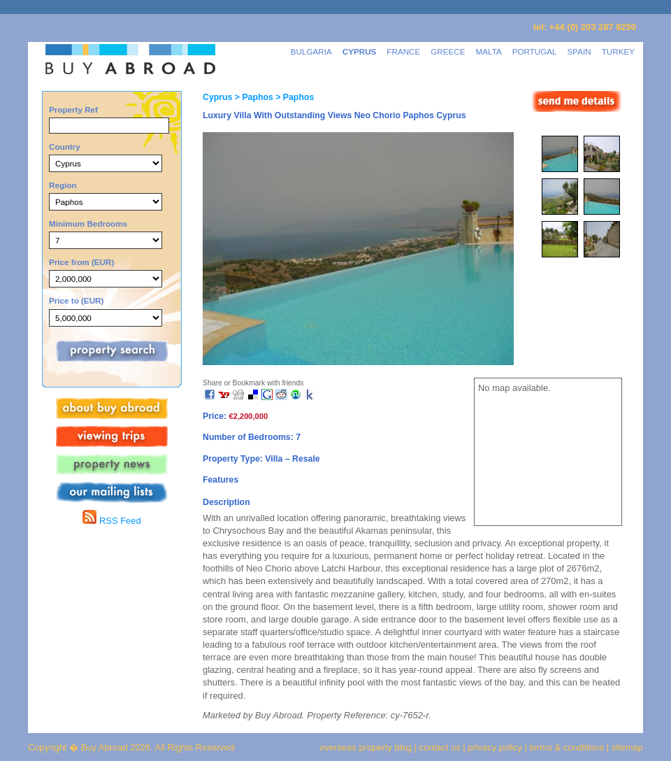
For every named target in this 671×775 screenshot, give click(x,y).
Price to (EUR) (76, 300)
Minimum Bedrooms (88, 223)
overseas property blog (365, 747)
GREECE (448, 51)
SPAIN (579, 51)
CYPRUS (359, 51)
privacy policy (495, 747)
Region (63, 185)
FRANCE (403, 51)
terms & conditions (568, 747)
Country (64, 146)
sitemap (626, 747)
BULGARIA (311, 51)
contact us (440, 747)
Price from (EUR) (81, 261)
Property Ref (73, 109)
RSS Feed (111, 521)
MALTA (489, 51)
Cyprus (217, 97)
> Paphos (252, 97)
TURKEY (618, 51)
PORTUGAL (534, 51)
